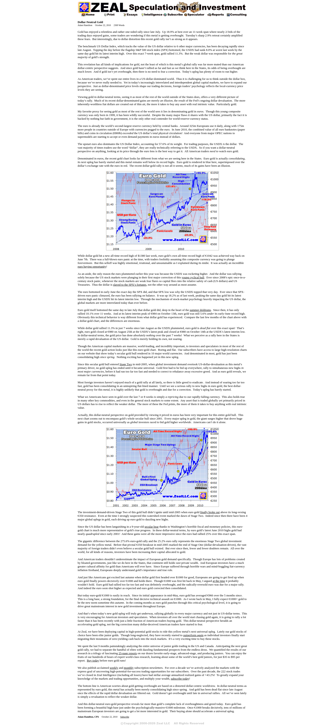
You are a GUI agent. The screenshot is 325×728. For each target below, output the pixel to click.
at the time (219, 581)
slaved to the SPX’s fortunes (129, 284)
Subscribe (124, 717)
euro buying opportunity (92, 266)
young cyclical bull (193, 277)
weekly (114, 667)
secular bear (152, 526)
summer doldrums (200, 310)
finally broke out (210, 512)
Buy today (93, 660)
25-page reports (127, 653)
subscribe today (180, 678)
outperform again (193, 635)
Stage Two (126, 364)
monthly (129, 667)
